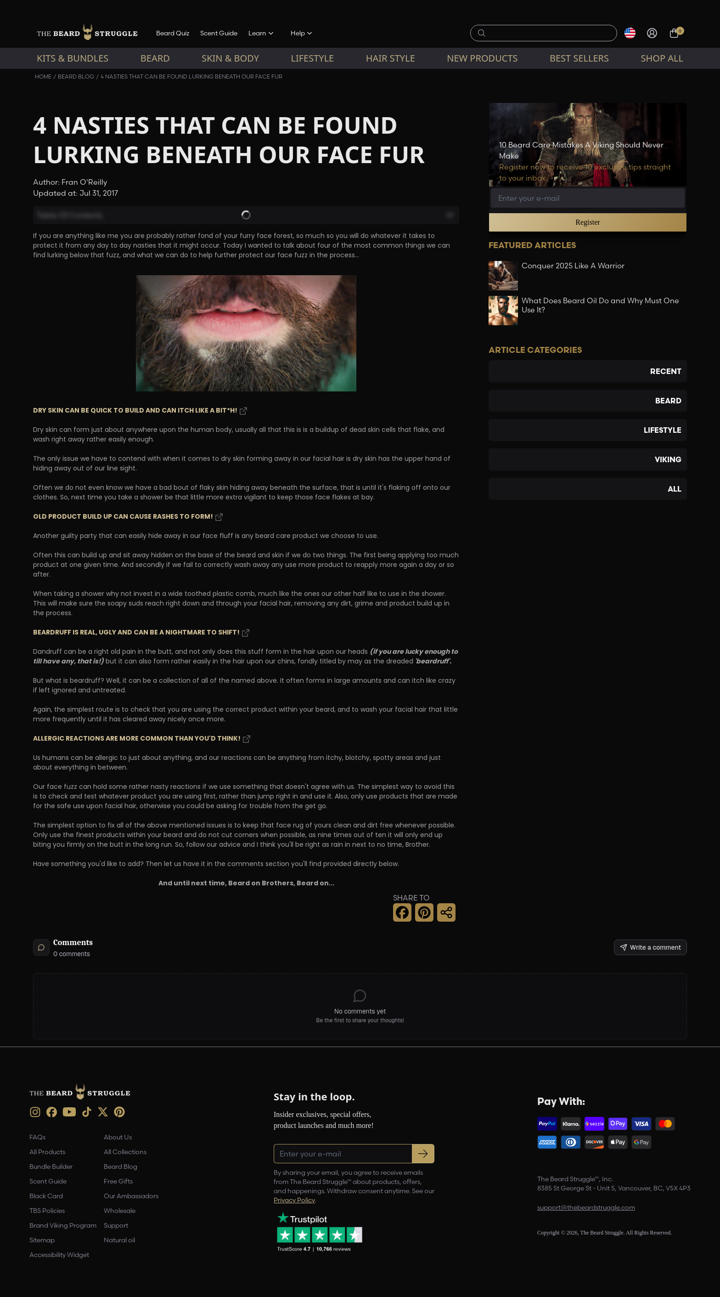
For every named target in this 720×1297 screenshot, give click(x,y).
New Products (482, 58)
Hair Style (390, 58)
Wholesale (119, 1210)
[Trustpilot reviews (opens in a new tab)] (320, 1232)
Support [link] (116, 1225)
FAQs (37, 1137)
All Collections (125, 1152)
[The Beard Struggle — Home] (87, 33)
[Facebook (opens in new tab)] (51, 1112)
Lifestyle (312, 58)
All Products (47, 1152)
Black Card (46, 1196)
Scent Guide (218, 33)
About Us (118, 1137)
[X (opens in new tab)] (102, 1111)
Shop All (662, 58)
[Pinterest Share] (424, 912)
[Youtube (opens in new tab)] (69, 1112)
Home (43, 76)
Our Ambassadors (131, 1196)
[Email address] (588, 198)
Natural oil (119, 1240)
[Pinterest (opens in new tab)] (119, 1111)
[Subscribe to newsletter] (423, 1153)
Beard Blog (76, 76)
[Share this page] (446, 912)
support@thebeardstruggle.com (586, 1207)
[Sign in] (652, 33)
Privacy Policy (294, 1200)
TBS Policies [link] (47, 1210)
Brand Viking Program (62, 1225)
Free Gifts (118, 1181)
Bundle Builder (51, 1166)
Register (587, 222)
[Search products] (549, 33)
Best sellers (579, 58)
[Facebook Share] (402, 912)
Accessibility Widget (59, 1255)
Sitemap (42, 1240)
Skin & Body (230, 58)
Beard (155, 58)
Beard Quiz (172, 33)
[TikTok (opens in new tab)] (87, 1112)
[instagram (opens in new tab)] (35, 1112)
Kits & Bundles (72, 58)
